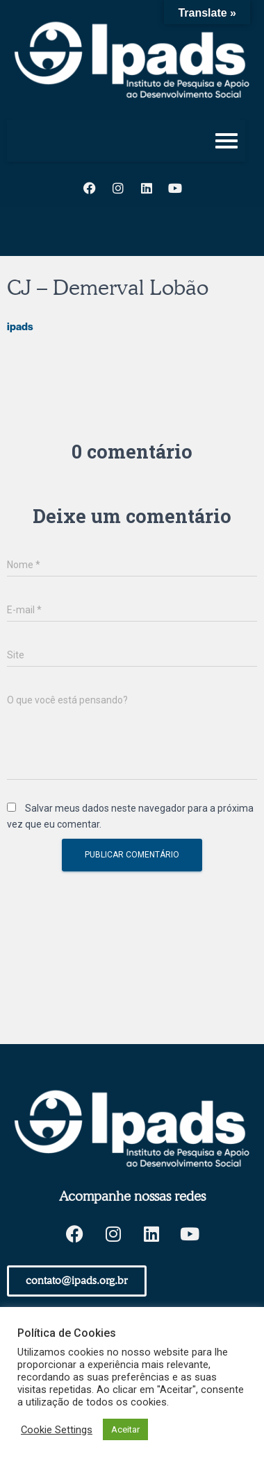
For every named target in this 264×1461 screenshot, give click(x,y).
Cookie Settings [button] (56, 1430)
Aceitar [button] (125, 1429)
